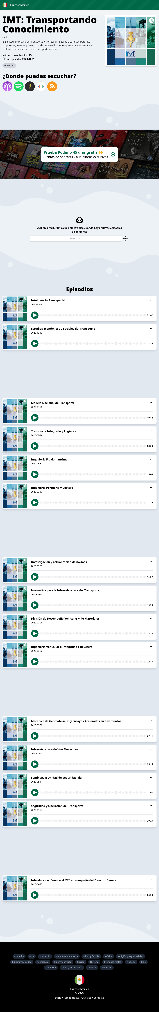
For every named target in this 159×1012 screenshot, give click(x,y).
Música (108, 956)
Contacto (98, 997)
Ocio (143, 961)
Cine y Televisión (63, 961)
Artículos (86, 997)
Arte (31, 956)
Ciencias (92, 967)
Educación (44, 956)
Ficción (80, 961)
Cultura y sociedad (22, 961)
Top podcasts (71, 997)
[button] (155, 5)
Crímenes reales (112, 961)
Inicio (58, 997)
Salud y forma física (71, 967)
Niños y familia (91, 956)
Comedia (19, 956)
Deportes (107, 967)
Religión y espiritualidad (130, 956)
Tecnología (42, 961)
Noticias (131, 961)
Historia (94, 961)
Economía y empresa (67, 956)
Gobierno (9, 65)
